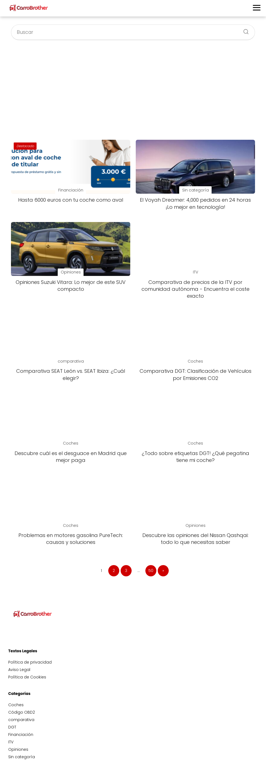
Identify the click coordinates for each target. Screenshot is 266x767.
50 (150, 570)
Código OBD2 (21, 712)
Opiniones (18, 749)
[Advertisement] (133, 89)
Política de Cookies (27, 677)
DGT (12, 727)
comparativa (21, 719)
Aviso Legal (19, 669)
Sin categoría (21, 757)
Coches (16, 705)
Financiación (20, 734)
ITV (10, 742)
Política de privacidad (30, 662)
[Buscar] (244, 29)
